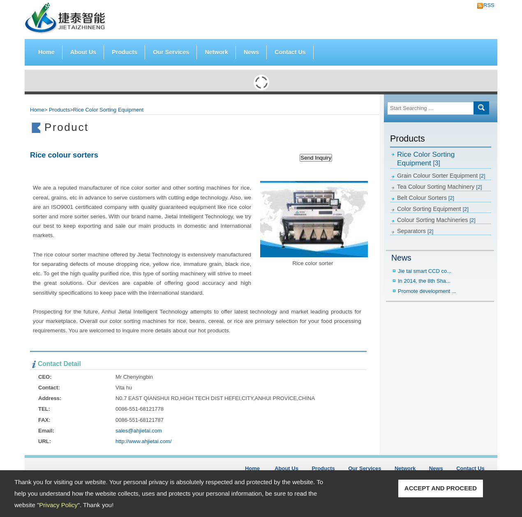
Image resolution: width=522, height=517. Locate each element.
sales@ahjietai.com (138, 431)
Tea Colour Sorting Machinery (439, 186)
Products (124, 50)
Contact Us (290, 52)
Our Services (171, 52)
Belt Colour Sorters (425, 197)
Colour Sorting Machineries (436, 220)
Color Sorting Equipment (433, 209)
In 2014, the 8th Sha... (424, 281)
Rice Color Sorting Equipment (426, 158)
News (251, 52)
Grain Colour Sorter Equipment (441, 175)
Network (216, 52)
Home (46, 52)
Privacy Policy (58, 504)
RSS (486, 5)
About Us (83, 52)
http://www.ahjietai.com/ (143, 441)
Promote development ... (427, 291)
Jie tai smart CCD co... (424, 271)
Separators (415, 231)
